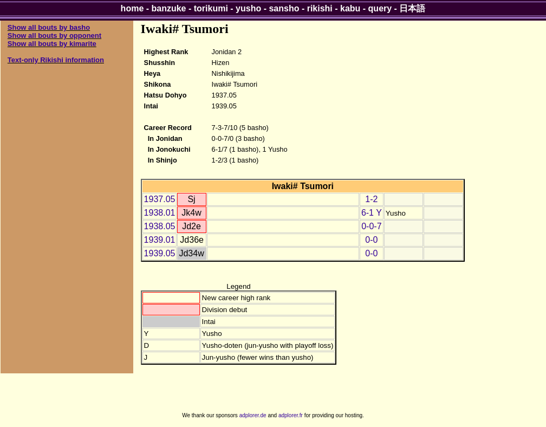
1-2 (371, 199)
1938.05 (160, 226)
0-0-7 (371, 226)
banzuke (169, 8)
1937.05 (160, 199)
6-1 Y (371, 212)
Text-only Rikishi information (56, 60)
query (380, 8)
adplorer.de (252, 415)
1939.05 (160, 253)
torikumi (211, 8)
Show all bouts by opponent (54, 35)
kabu (350, 8)
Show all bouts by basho (49, 27)
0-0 (371, 239)
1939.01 (160, 239)
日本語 (412, 8)
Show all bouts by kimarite (52, 44)
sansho (284, 8)
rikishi (320, 8)
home (132, 8)
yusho (248, 8)
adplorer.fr (290, 415)
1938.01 (160, 212)
